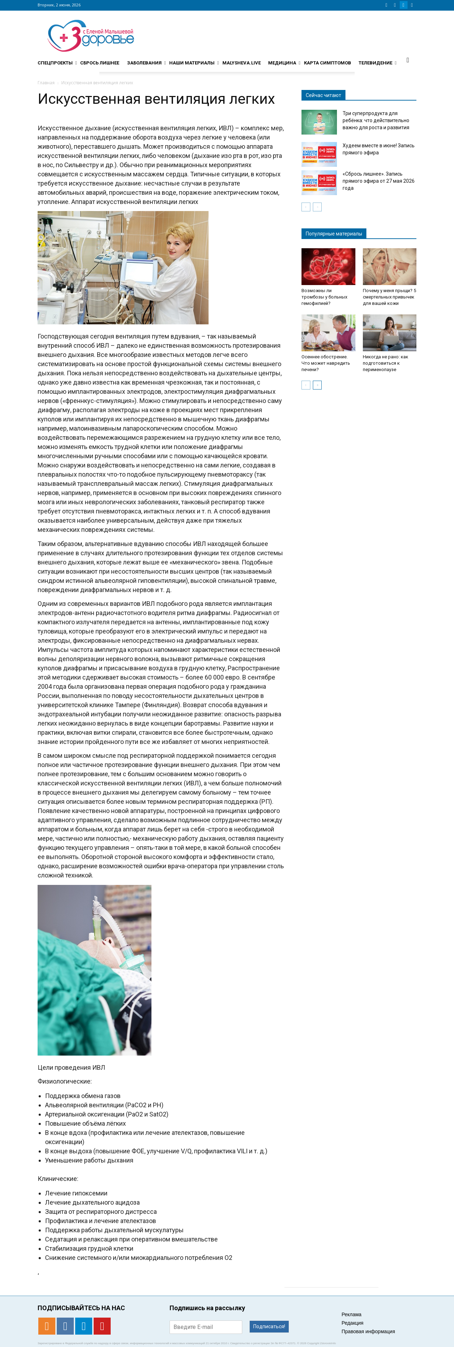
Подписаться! (269, 1326)
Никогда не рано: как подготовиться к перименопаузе (385, 363)
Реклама (351, 1314)
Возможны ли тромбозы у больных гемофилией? (324, 297)
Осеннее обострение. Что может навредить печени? (325, 363)
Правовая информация (368, 1331)
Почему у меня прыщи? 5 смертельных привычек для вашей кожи (389, 297)
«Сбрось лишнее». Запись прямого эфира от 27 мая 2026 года (379, 181)
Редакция (353, 1323)
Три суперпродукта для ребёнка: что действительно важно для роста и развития (376, 120)
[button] (407, 59)
